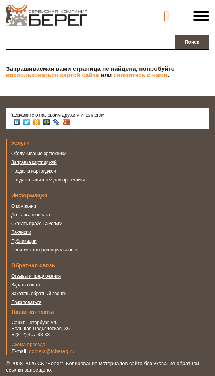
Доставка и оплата (30, 209)
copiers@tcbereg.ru (51, 339)
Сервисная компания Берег (46, 19)
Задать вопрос (26, 273)
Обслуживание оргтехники (38, 153)
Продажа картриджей (33, 171)
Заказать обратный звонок (38, 281)
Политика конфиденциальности (44, 244)
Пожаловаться (26, 290)
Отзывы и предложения (36, 264)
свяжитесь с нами (140, 75)
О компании (23, 200)
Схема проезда (28, 332)
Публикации (24, 235)
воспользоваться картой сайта (52, 75)
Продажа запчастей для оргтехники (48, 180)
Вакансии (21, 226)
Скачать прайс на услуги (36, 217)
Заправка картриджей (34, 162)
